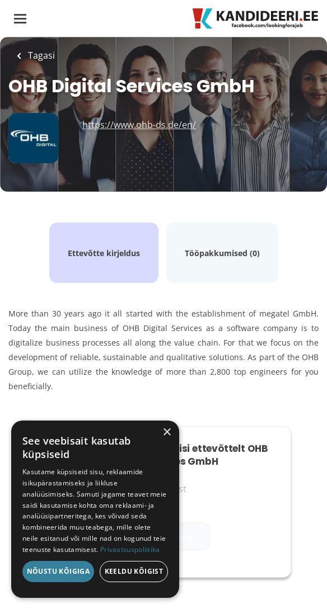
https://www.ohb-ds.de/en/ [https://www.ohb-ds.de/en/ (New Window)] (139, 125)
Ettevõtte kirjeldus (104, 253)
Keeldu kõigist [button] (134, 571)
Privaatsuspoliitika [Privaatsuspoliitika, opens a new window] (130, 549)
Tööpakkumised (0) (222, 253)
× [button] (166, 432)
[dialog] (95, 509)
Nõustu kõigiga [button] (58, 571)
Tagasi (40, 55)
